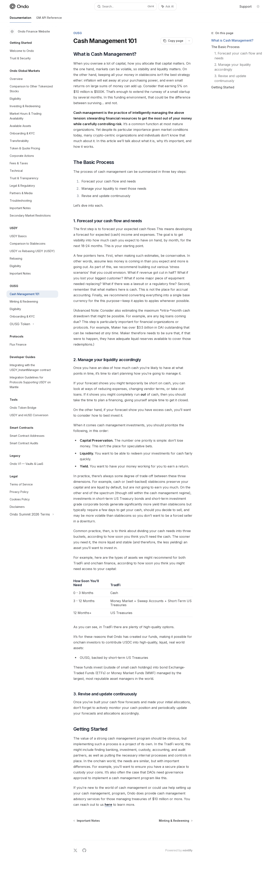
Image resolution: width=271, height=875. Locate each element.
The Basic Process (225, 47)
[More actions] (189, 40)
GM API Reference (49, 19)
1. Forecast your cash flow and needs (238, 55)
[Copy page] (173, 40)
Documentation (20, 19)
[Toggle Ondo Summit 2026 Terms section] (32, 514)
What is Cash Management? (232, 40)
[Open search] (125, 6)
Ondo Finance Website (30, 31)
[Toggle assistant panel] (167, 6)
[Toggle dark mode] (258, 6)
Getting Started (222, 87)
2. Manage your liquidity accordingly (233, 67)
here (108, 805)
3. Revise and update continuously (230, 78)
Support (245, 6)
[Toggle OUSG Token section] (32, 324)
